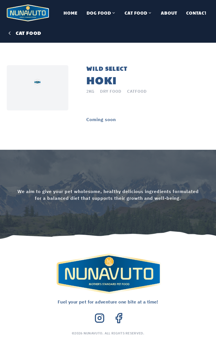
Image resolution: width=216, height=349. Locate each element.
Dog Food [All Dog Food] (101, 13)
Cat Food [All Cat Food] (138, 13)
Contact (196, 13)
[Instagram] (99, 318)
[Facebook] (118, 318)
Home (71, 13)
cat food (24, 33)
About (169, 13)
